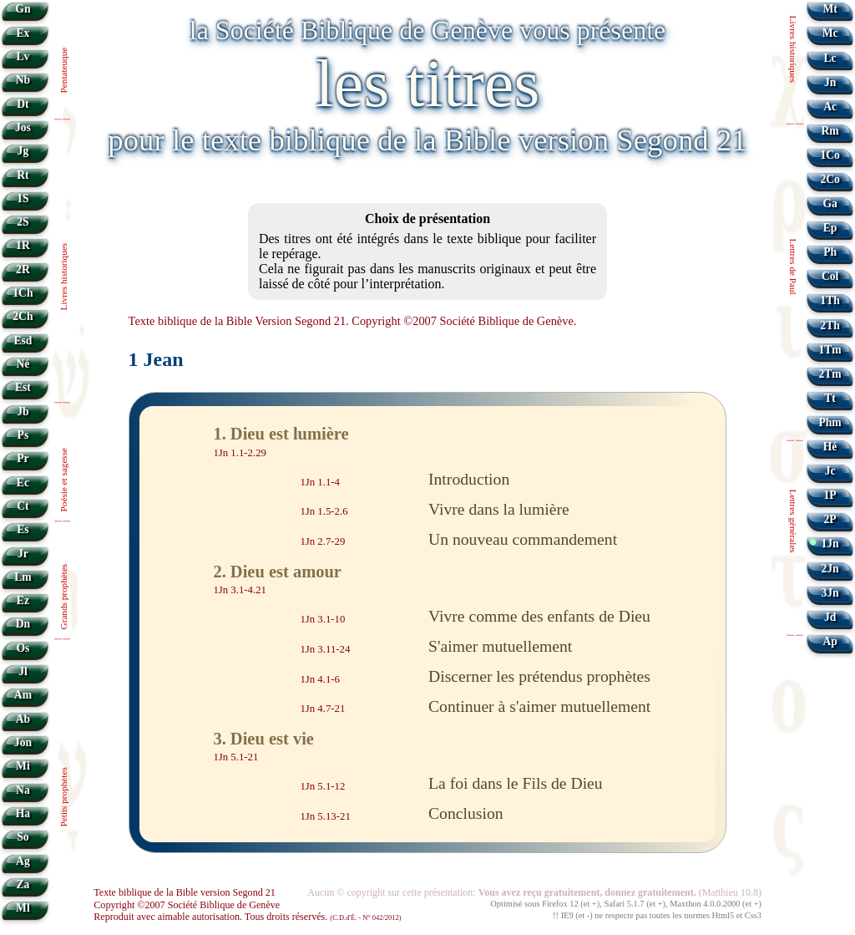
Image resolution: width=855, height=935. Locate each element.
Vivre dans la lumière (498, 509)
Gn (22, 9)
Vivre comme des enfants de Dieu (539, 616)
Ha (23, 813)
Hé (830, 446)
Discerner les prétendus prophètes (539, 676)
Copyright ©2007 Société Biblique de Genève (187, 905)
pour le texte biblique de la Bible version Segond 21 (427, 140)
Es (22, 529)
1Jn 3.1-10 (322, 619)
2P (830, 519)
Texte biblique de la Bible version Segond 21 (185, 892)
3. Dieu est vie (263, 738)
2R (23, 269)
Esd (22, 340)
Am (23, 695)
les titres (428, 83)
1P (830, 495)
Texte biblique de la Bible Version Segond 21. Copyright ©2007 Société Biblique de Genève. (353, 321)
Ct (22, 506)
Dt (22, 104)
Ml (23, 908)
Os (22, 648)
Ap (829, 641)
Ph (830, 252)
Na (23, 790)
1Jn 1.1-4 (320, 482)
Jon (23, 742)
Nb (23, 80)
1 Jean (156, 359)
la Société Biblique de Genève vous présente (427, 30)
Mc (830, 33)
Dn (23, 623)
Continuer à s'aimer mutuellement (539, 706)
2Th (829, 325)
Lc (830, 58)
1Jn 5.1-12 (322, 786)
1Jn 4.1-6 (320, 679)
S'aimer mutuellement (500, 646)
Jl (23, 671)
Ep (830, 227)
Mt (829, 9)
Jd (830, 617)
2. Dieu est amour (277, 571)
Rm (830, 130)
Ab (23, 719)
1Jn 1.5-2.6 (323, 511)
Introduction (468, 479)
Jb (22, 411)
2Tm (829, 374)
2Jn (830, 568)
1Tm (829, 349)
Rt (22, 175)
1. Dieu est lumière (280, 433)
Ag (23, 861)
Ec (23, 482)
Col (830, 276)
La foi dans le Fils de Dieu (515, 783)
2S (22, 222)
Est (23, 387)
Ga (829, 203)
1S (22, 198)
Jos (23, 127)
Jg (23, 151)
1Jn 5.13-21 (325, 816)
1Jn (830, 543)
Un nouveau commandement (522, 539)
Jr (23, 553)
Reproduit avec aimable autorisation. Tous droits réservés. (247, 916)
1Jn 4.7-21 (322, 708)
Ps (23, 435)
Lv (22, 56)
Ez (23, 600)
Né (22, 364)
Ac (830, 106)
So (22, 837)
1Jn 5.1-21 (235, 757)
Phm (829, 422)
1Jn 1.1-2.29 (239, 452)
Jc (830, 471)
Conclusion (465, 813)
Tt (830, 398)
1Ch (23, 293)
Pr (22, 458)
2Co (829, 179)
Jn (830, 82)
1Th (829, 300)
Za (22, 884)
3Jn (830, 593)
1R (23, 245)
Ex (22, 33)
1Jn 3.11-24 (325, 649)
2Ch (23, 316)
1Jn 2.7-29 (322, 541)
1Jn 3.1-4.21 (239, 590)
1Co (829, 155)
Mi (23, 766)
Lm (22, 577)
